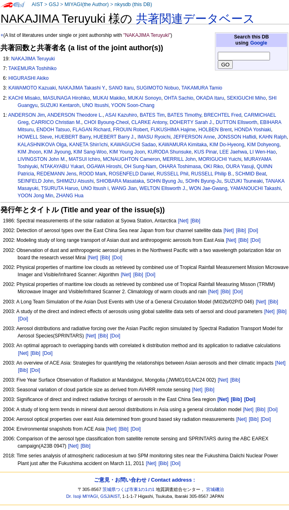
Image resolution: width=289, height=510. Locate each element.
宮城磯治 (215, 489)
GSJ (54, 4)
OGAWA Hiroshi (104, 166)
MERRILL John (179, 159)
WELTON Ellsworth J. (162, 188)
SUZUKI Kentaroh (59, 105)
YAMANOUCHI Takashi (255, 188)
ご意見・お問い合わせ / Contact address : (144, 480)
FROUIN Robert (130, 129)
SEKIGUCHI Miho (246, 98)
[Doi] (253, 230)
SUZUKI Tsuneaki (243, 181)
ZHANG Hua (69, 195)
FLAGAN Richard (91, 129)
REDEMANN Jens (56, 174)
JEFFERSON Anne (194, 137)
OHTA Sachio (178, 98)
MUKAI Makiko (109, 98)
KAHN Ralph (273, 137)
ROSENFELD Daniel (131, 174)
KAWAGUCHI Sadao (133, 144)
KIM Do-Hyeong (227, 144)
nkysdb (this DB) (133, 4)
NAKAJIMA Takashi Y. (82, 88)
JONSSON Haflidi (236, 137)
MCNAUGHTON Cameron (131, 159)
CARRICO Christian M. (56, 122)
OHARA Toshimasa (180, 166)
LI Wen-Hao (263, 152)
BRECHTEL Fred (222, 115)
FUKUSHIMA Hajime (173, 129)
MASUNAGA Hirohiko (66, 98)
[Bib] (195, 221)
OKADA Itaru (210, 98)
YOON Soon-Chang (133, 105)
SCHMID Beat (250, 174)
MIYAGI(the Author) (86, 4)
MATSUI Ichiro (84, 159)
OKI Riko (213, 166)
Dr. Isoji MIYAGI (82, 496)
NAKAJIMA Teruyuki (33, 59)
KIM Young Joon (127, 152)
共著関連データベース (195, 18)
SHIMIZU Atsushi (75, 181)
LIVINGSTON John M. (42, 159)
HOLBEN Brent (215, 129)
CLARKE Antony (149, 122)
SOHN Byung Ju (165, 181)
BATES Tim (152, 115)
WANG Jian (124, 188)
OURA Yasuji (240, 166)
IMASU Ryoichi (154, 137)
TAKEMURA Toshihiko (32, 68)
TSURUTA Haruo (59, 188)
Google (258, 43)
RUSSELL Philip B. (211, 174)
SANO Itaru (121, 88)
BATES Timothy (185, 115)
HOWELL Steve (35, 137)
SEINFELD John (36, 181)
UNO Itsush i (95, 188)
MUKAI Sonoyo (145, 98)
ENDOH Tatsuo (53, 129)
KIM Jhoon (29, 152)
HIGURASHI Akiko (28, 78)
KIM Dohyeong (263, 144)
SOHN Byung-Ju (203, 181)
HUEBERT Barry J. (114, 137)
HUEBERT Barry (73, 137)
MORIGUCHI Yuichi (219, 159)
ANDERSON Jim (26, 115)
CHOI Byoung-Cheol (106, 122)
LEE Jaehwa (233, 152)
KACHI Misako (24, 98)
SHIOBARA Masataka (120, 181)
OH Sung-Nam (140, 166)
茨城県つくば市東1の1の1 (128, 489)
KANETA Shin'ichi (88, 144)
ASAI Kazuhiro (121, 115)
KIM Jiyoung (57, 152)
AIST (37, 4)
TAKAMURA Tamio (201, 88)
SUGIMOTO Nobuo (157, 88)
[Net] (183, 221)
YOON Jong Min (35, 195)
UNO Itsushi (95, 105)
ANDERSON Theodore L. (75, 115)
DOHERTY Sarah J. (191, 122)
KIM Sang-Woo (89, 152)
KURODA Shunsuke (169, 152)
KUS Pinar (205, 152)
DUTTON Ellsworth (236, 122)
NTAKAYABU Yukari (62, 166)
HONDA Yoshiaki (252, 129)
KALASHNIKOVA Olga (42, 144)
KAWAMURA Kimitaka (182, 144)
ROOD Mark (92, 174)
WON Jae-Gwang (208, 188)
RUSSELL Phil (172, 174)
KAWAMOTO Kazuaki (32, 88)
